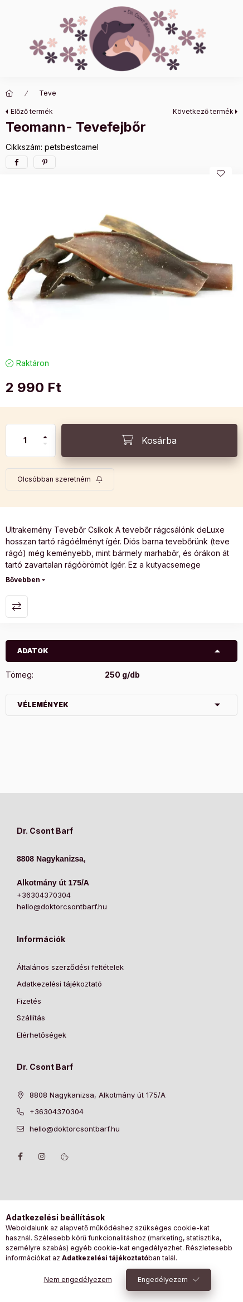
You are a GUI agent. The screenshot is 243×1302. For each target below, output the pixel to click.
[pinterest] (44, 162)
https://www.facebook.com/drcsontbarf (20, 1156)
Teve (47, 93)
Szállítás (31, 1017)
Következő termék (203, 111)
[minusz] (45, 448)
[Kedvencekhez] (221, 173)
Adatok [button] (32, 651)
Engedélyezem (163, 1279)
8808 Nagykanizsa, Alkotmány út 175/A (98, 1094)
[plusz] (45, 432)
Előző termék (32, 111)
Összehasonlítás (17, 606)
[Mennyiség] (25, 440)
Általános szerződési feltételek (70, 967)
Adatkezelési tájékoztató (59, 983)
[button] (121, 263)
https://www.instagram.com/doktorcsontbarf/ (42, 1156)
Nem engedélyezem (78, 1279)
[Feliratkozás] (60, 479)
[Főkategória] (9, 93)
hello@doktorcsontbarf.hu (62, 906)
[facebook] (17, 162)
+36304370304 (44, 894)
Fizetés (29, 1000)
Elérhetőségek (41, 1034)
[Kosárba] (149, 440)
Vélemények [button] (43, 704)
